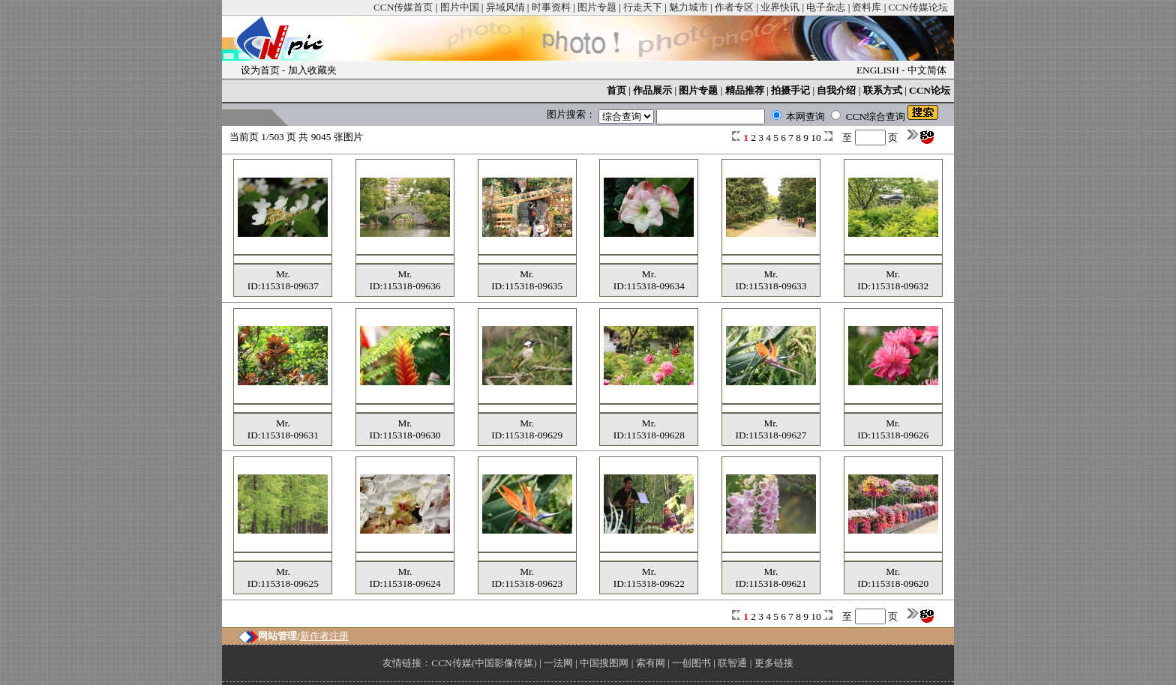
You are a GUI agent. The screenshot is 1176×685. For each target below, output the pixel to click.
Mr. (283, 274)
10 (817, 137)
